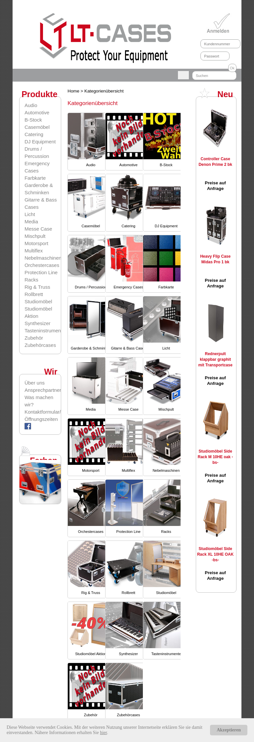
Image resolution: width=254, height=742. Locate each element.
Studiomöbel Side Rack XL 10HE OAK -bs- (215, 554)
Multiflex (33, 250)
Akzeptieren (229, 729)
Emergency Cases (128, 287)
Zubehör (33, 338)
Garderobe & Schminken (90, 348)
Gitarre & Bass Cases (128, 348)
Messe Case (38, 229)
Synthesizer (37, 323)
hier (103, 732)
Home (73, 91)
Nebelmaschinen (43, 258)
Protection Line (41, 272)
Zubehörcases (40, 345)
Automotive (36, 112)
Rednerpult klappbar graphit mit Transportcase (215, 359)
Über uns (34, 383)
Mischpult (34, 236)
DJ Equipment (40, 141)
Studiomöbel (38, 301)
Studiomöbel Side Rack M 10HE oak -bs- (215, 457)
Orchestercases (41, 265)
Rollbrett (33, 294)
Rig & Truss (37, 287)
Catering (33, 134)
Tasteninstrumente (44, 330)
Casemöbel (37, 127)
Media (31, 221)
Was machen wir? (38, 400)
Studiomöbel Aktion (90, 654)
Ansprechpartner (42, 390)
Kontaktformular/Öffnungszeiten (42, 415)
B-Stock (33, 120)
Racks (31, 279)
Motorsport (36, 243)
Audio (30, 105)
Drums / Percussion (90, 287)
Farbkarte (35, 178)
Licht (29, 214)
